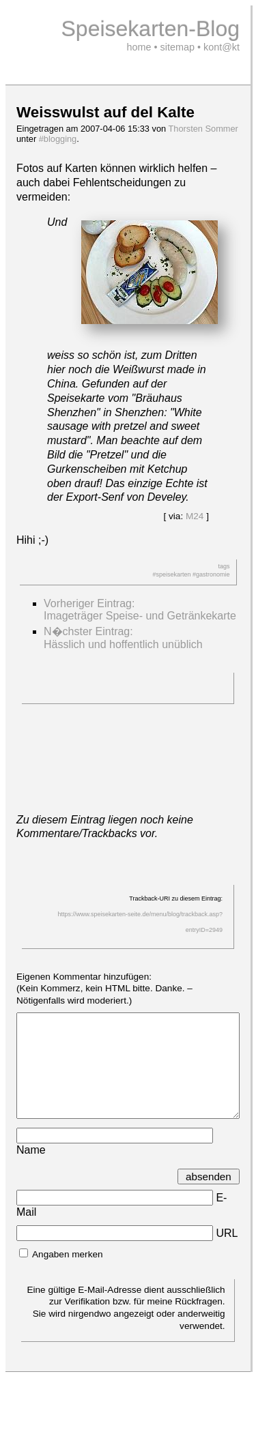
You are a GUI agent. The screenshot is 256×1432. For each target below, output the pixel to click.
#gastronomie (211, 574)
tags (223, 566)
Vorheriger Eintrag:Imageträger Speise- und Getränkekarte (140, 610)
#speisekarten (171, 574)
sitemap (177, 47)
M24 (194, 516)
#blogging (58, 139)
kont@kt (221, 47)
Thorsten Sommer (203, 128)
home (139, 47)
